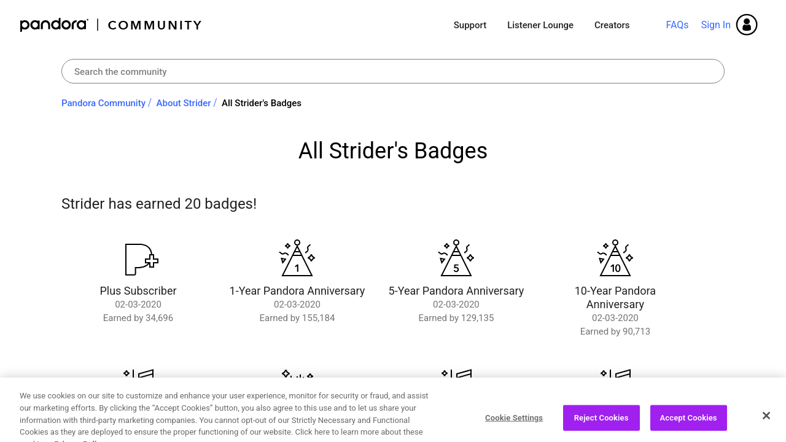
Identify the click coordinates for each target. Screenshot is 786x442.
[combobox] (393, 71)
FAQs (677, 25)
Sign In (716, 25)
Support (470, 25)
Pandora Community (111, 24)
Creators (611, 25)
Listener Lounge (540, 25)
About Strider (184, 103)
